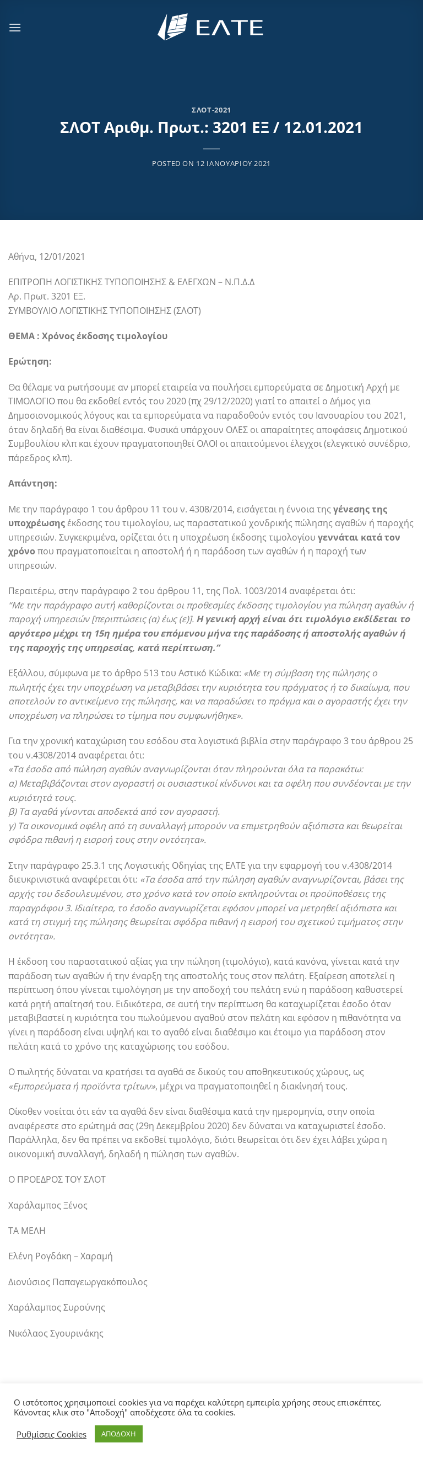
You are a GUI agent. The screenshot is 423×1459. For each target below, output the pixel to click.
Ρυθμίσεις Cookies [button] (51, 1434)
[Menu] (14, 27)
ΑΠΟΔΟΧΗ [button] (118, 1434)
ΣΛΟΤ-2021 (211, 110)
